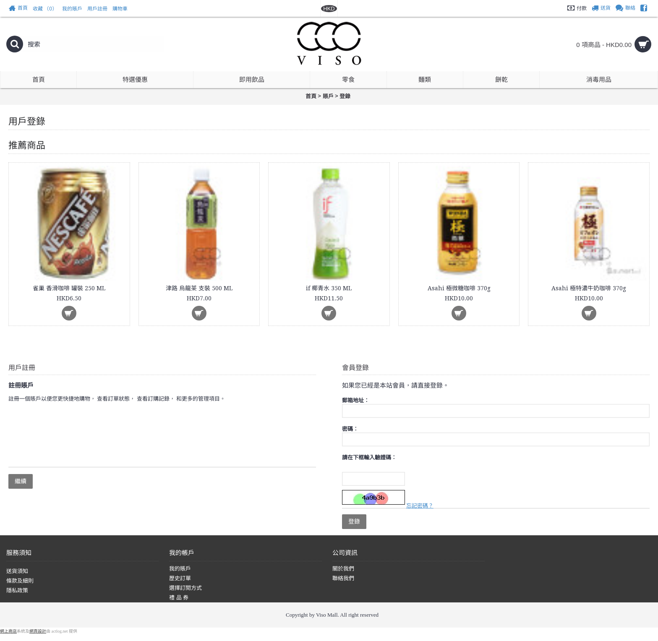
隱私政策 (17, 590)
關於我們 (343, 568)
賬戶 (328, 96)
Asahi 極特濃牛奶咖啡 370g (588, 288)
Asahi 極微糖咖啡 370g (459, 288)
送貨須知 (17, 571)
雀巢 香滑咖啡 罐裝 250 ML (69, 288)
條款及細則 (20, 581)
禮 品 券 (178, 597)
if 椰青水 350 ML (329, 288)
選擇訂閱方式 (185, 588)
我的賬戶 (180, 568)
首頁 (311, 96)
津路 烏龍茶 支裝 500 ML (199, 288)
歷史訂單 (180, 578)
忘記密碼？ (419, 506)
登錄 (344, 96)
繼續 (20, 481)
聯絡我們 (343, 578)
